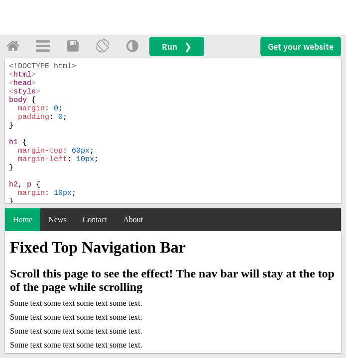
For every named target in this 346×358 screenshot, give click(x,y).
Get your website (301, 46)
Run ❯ (177, 46)
